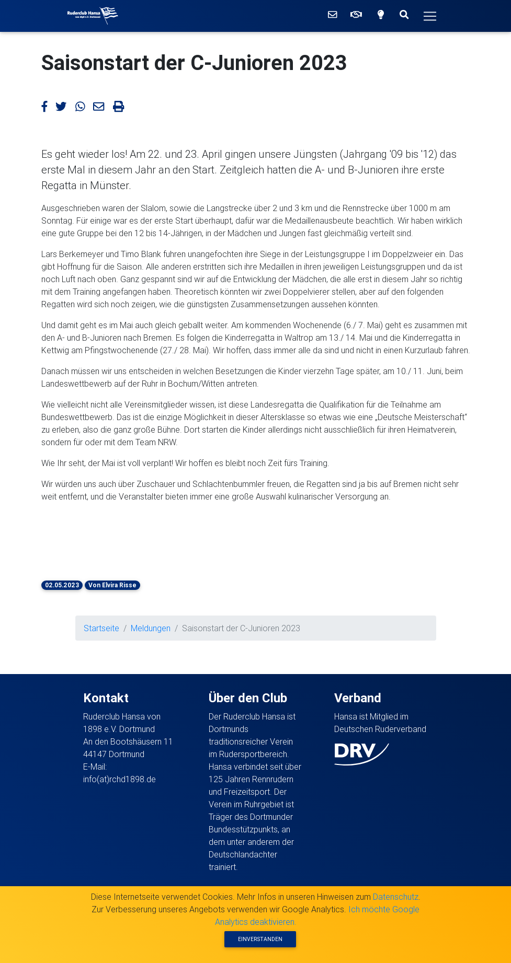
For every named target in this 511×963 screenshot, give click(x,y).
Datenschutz (395, 896)
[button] (95, 534)
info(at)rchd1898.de (119, 779)
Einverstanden (260, 939)
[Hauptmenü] (430, 16)
